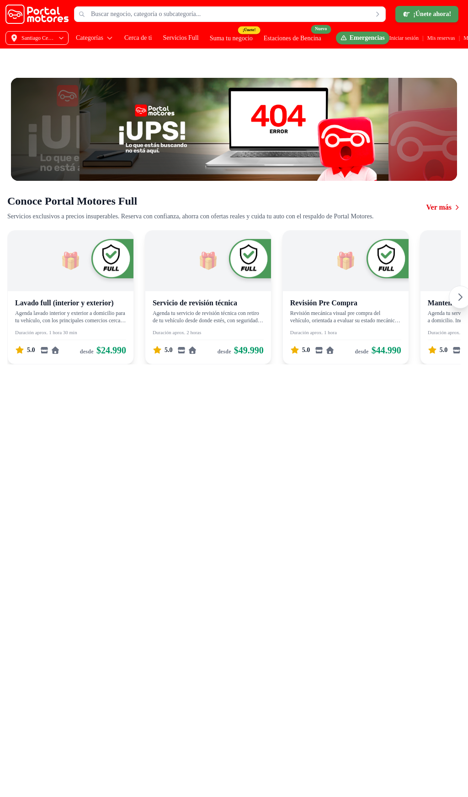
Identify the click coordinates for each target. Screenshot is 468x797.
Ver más (443, 207)
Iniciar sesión (404, 38)
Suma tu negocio (231, 38)
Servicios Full (181, 37)
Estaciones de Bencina (292, 38)
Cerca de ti (138, 37)
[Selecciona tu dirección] (37, 38)
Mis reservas (441, 38)
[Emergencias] (362, 38)
